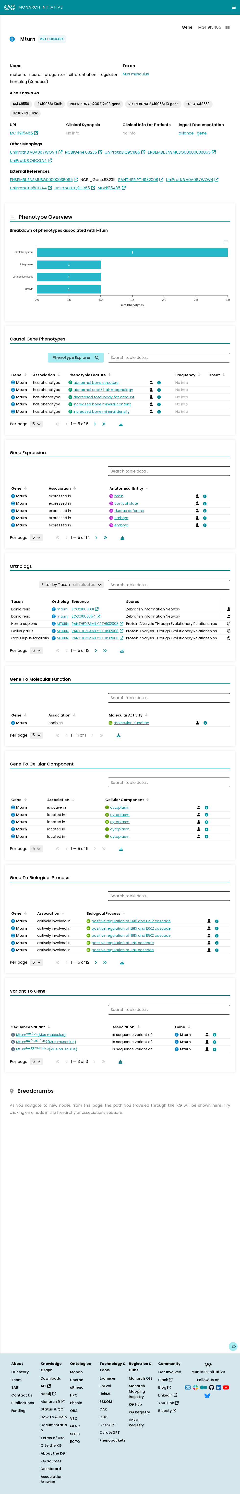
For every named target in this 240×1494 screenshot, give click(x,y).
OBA (74, 1410)
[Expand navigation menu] (234, 7)
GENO (75, 1426)
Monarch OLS (141, 1378)
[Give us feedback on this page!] (233, 1346)
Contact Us (21, 1395)
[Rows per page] (36, 424)
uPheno (77, 1387)
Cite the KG (51, 1445)
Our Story (20, 1372)
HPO (74, 1395)
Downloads (51, 1378)
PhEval (105, 1386)
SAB (14, 1387)
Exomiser (107, 1378)
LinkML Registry (136, 1423)
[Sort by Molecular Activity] (145, 714)
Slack (165, 1379)
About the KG (53, 1453)
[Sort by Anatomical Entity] (146, 488)
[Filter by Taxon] (71, 584)
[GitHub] (211, 1387)
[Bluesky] (207, 1395)
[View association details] (158, 382)
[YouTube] (226, 1387)
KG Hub (135, 1404)
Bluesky (167, 1410)
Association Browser (51, 1479)
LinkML (105, 1393)
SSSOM (105, 1401)
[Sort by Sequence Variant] (48, 1026)
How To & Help (54, 1417)
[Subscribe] (188, 1387)
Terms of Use (52, 1437)
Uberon (76, 1379)
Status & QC (52, 1409)
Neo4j (48, 1393)
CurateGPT (109, 1432)
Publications (22, 1402)
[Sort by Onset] (223, 374)
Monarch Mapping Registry (137, 1391)
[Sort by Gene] (24, 374)
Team (16, 1379)
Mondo (76, 1372)
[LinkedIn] (218, 1387)
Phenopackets (112, 1440)
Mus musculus (135, 74)
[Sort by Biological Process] (123, 913)
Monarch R (52, 1401)
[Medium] (203, 1387)
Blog (164, 1387)
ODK (103, 1417)
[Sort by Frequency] (198, 374)
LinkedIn (167, 1395)
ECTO (75, 1441)
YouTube (168, 1402)
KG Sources (51, 1461)
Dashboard (51, 1468)
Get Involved (169, 1372)
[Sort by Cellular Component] (147, 799)
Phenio (76, 1402)
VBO (74, 1418)
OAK (103, 1409)
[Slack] (195, 1387)
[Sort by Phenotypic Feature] (109, 374)
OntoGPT (107, 1424)
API (46, 1386)
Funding (18, 1410)
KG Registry (139, 1412)
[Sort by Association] (58, 374)
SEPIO (75, 1434)
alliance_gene (193, 133)
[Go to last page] (103, 424)
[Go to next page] (94, 424)
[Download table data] (120, 424)
